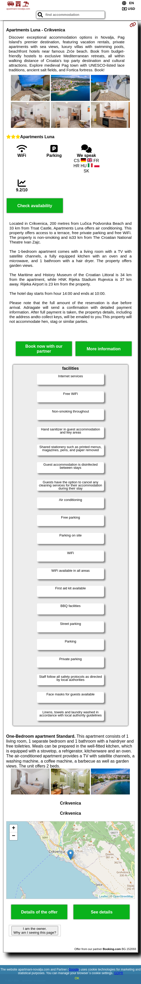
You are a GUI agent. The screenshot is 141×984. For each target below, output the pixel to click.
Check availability (34, 206)
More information (104, 349)
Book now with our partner (44, 348)
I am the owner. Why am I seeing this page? (35, 930)
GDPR (118, 973)
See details (102, 912)
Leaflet (103, 896)
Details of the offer (39, 912)
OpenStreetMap (123, 896)
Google (74, 969)
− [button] (13, 836)
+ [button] (13, 828)
